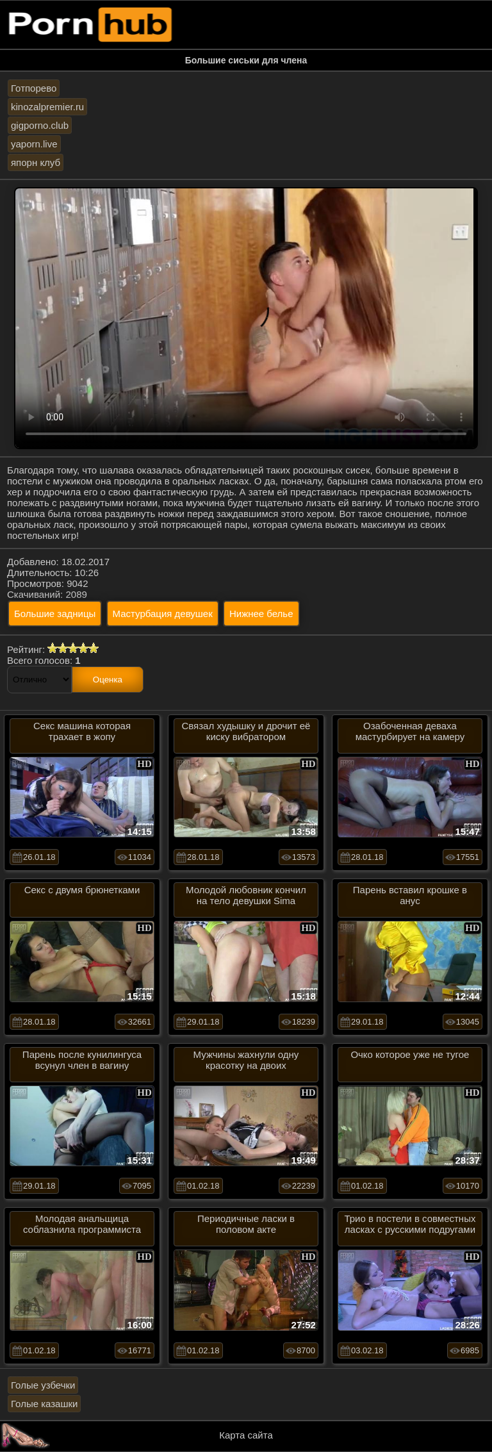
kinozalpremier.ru (47, 106)
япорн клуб (35, 162)
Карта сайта (246, 1435)
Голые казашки (44, 1403)
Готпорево (33, 88)
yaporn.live (34, 143)
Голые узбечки (43, 1385)
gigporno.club (40, 125)
